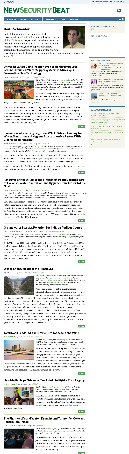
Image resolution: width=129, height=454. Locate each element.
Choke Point (9, 231)
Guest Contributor (26, 231)
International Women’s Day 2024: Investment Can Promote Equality (110, 81)
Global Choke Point (13, 40)
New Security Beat (37, 11)
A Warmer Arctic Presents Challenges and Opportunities (109, 94)
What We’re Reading (101, 110)
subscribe (92, 30)
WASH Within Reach (12, 77)
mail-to (123, 19)
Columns (35, 19)
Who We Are (11, 19)
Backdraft (107, 49)
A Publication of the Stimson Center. (106, 2)
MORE (81, 126)
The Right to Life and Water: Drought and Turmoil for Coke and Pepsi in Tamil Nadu (44, 420)
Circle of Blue (29, 37)
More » (121, 53)
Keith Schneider (41, 77)
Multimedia (50, 19)
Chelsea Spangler (38, 273)
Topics (23, 19)
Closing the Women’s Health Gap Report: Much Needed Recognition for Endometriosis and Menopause (110, 66)
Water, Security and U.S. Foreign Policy (54, 280)
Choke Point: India (63, 234)
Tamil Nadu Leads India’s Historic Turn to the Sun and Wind (41, 333)
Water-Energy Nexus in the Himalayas (28, 268)
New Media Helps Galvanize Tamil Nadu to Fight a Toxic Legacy (44, 380)
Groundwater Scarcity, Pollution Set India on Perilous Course (43, 227)
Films (62, 19)
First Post (8, 364)
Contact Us (75, 19)
